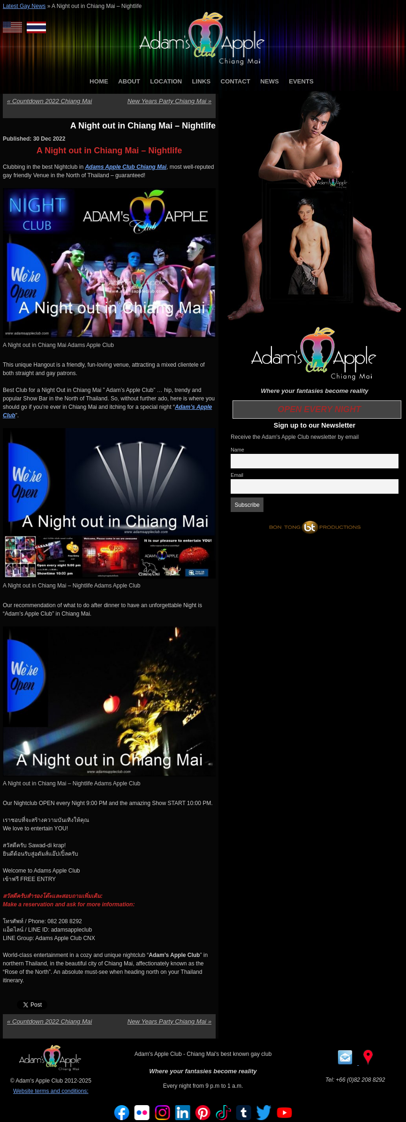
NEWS (269, 81)
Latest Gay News (24, 6)
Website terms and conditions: (51, 1091)
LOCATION (166, 81)
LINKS (201, 81)
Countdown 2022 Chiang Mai (49, 101)
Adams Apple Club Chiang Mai (125, 167)
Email (237, 475)
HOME (99, 81)
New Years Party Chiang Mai (169, 101)
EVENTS (301, 81)
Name (237, 449)
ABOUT (129, 81)
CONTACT (235, 81)
